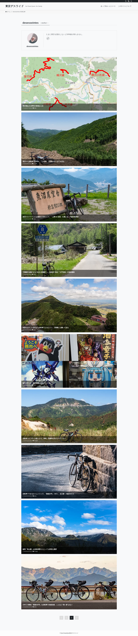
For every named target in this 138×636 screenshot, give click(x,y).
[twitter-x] (125, 1)
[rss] (128, 1)
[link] (48, 38)
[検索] (131, 1)
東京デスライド (14, 6)
